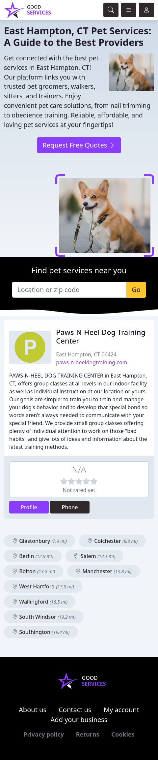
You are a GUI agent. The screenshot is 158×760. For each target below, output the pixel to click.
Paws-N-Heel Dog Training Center (100, 336)
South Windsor (43, 616)
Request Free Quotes (78, 145)
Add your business (79, 719)
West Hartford (43, 586)
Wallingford (39, 601)
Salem (94, 556)
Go (136, 289)
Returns (87, 734)
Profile (29, 507)
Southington (41, 632)
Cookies (122, 734)
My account (121, 709)
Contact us (75, 709)
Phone (70, 507)
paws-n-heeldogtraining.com (91, 362)
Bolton (33, 571)
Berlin (32, 556)
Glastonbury (39, 541)
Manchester (103, 571)
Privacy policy (43, 734)
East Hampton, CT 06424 (86, 354)
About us (32, 709)
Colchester (112, 541)
